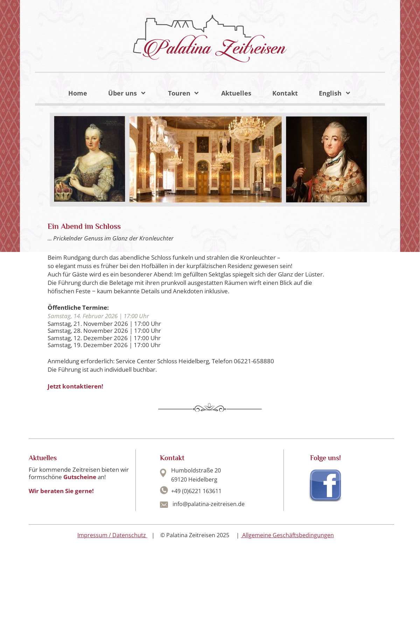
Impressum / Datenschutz (111, 535)
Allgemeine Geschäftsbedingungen (287, 535)
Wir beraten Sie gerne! (61, 491)
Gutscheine (80, 477)
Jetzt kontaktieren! (75, 386)
